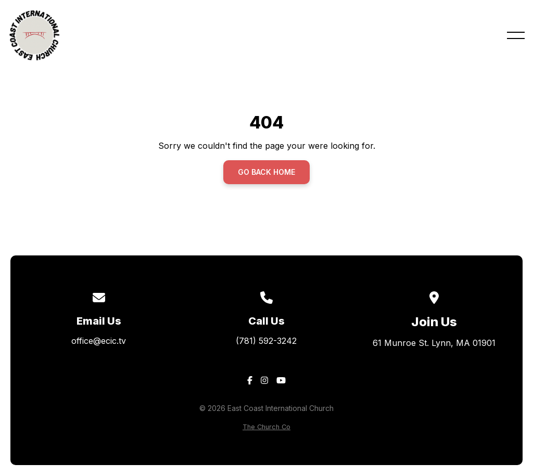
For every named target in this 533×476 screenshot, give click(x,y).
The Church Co (266, 427)
